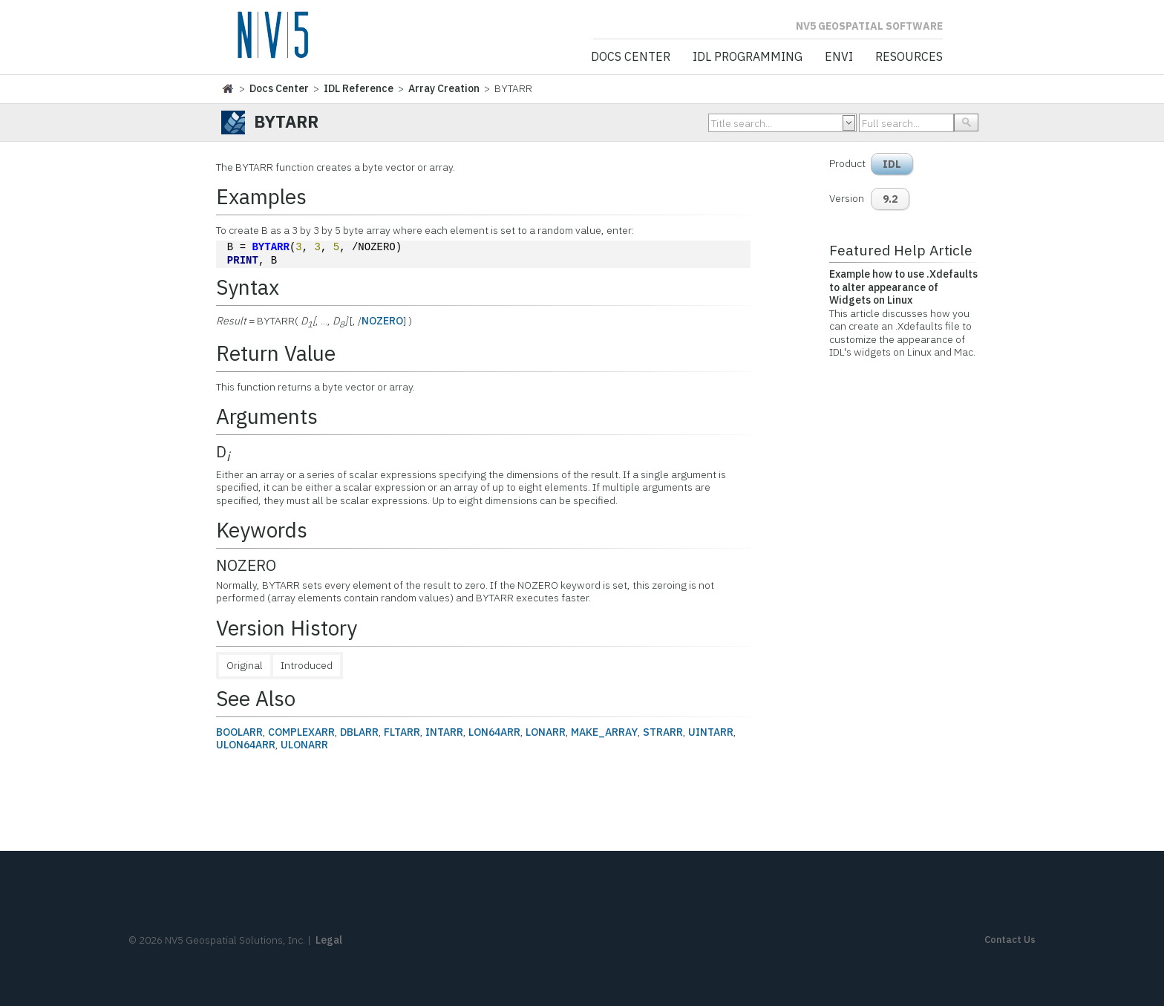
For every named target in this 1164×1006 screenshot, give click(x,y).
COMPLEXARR (301, 732)
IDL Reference (358, 88)
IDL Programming (747, 57)
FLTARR (402, 732)
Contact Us (1010, 939)
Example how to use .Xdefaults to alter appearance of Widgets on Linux (903, 287)
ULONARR (304, 744)
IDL (892, 164)
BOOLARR (239, 732)
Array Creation (444, 88)
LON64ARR (494, 732)
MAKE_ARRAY (604, 732)
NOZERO (382, 320)
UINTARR (710, 732)
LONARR (546, 732)
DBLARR (359, 732)
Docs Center (630, 57)
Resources (909, 57)
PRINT (242, 261)
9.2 (890, 199)
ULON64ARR (245, 744)
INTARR (444, 732)
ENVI (839, 57)
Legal (328, 940)
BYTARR (270, 248)
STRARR (663, 732)
